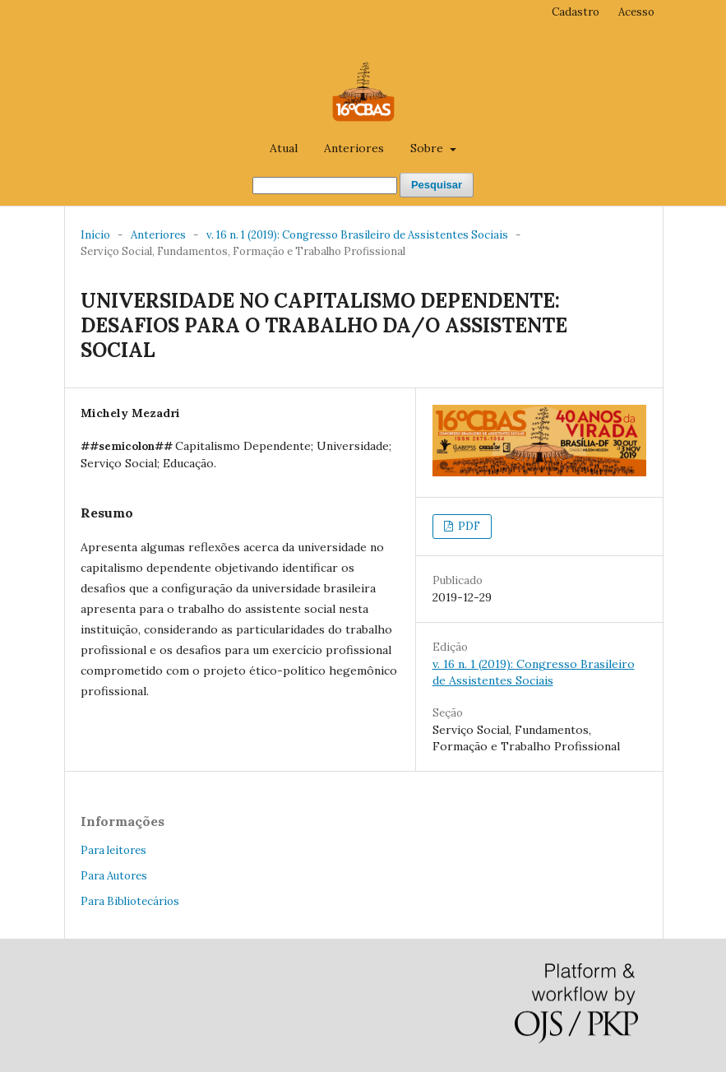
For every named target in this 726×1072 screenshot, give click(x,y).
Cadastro (575, 12)
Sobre (428, 148)
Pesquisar (436, 185)
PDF (467, 526)
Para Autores (114, 876)
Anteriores (354, 148)
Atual (284, 148)
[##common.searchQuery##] (324, 185)
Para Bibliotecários (130, 901)
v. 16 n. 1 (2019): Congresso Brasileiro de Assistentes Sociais (357, 235)
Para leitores (113, 850)
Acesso (636, 12)
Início (95, 235)
